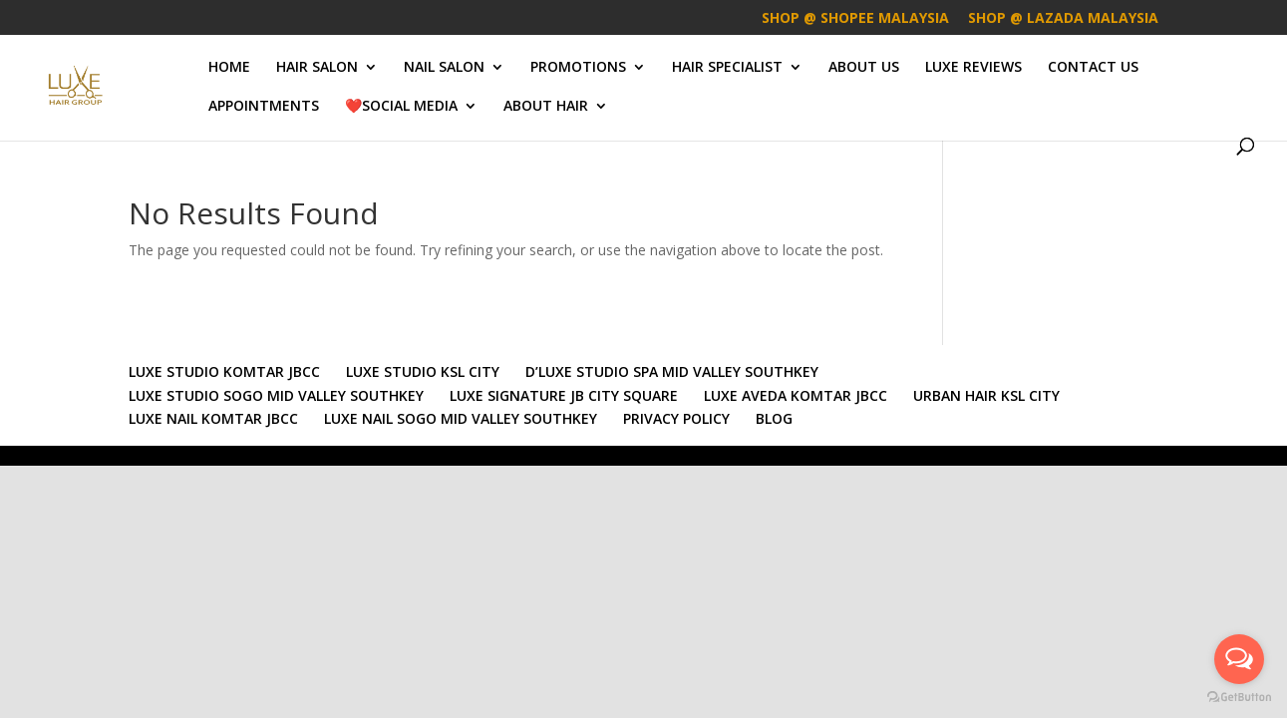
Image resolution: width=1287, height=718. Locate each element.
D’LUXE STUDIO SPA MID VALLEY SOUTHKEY (671, 371)
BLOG (774, 418)
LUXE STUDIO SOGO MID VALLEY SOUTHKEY (276, 395)
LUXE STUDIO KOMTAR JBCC (224, 371)
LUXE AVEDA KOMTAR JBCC (795, 395)
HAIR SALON (317, 68)
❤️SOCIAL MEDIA (401, 107)
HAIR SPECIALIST (727, 68)
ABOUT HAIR (545, 107)
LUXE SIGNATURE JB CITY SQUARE (564, 395)
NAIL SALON (444, 68)
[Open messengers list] (1239, 659)
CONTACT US (1093, 68)
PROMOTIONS (578, 68)
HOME (229, 68)
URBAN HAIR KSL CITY (986, 395)
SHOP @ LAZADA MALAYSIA (1063, 19)
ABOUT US (863, 68)
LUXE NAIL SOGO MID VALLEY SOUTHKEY (460, 418)
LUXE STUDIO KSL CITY (422, 371)
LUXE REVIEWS (973, 68)
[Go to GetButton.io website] (1239, 697)
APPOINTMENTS (263, 107)
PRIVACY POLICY (676, 418)
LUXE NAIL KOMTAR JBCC (213, 418)
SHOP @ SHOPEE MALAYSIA (855, 19)
